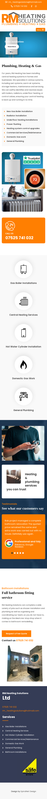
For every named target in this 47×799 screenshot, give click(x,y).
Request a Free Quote (16, 633)
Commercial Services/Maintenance (22, 739)
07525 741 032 (20, 6)
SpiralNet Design (28, 791)
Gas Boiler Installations (23, 283)
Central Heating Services (23, 314)
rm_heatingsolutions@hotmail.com (25, 2)
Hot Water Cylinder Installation (23, 346)
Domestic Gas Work (23, 378)
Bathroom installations (15, 752)
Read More (12, 47)
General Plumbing (23, 410)
